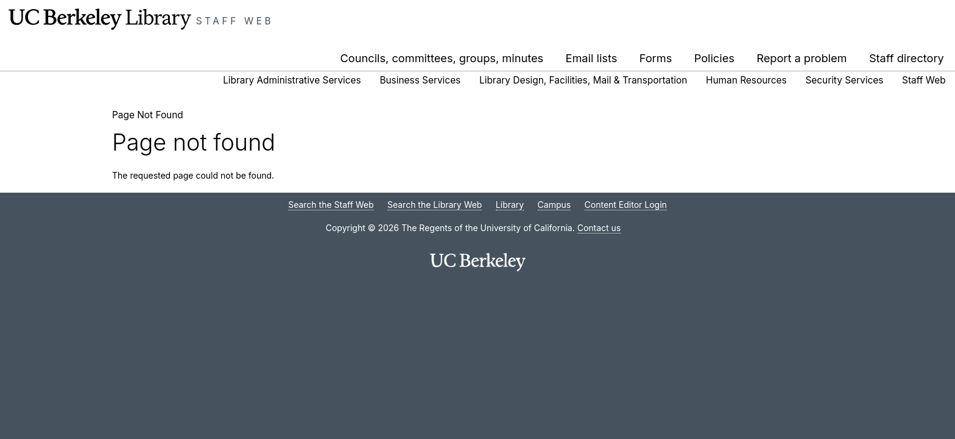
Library (510, 204)
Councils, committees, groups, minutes (442, 58)
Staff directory (906, 58)
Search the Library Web (434, 204)
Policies (714, 58)
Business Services (419, 80)
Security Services (844, 80)
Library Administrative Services (292, 80)
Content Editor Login (626, 204)
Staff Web (235, 21)
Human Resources (746, 80)
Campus (554, 204)
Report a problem (801, 58)
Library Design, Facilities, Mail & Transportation (583, 80)
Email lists (592, 58)
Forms (656, 58)
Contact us (599, 228)
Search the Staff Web (330, 204)
